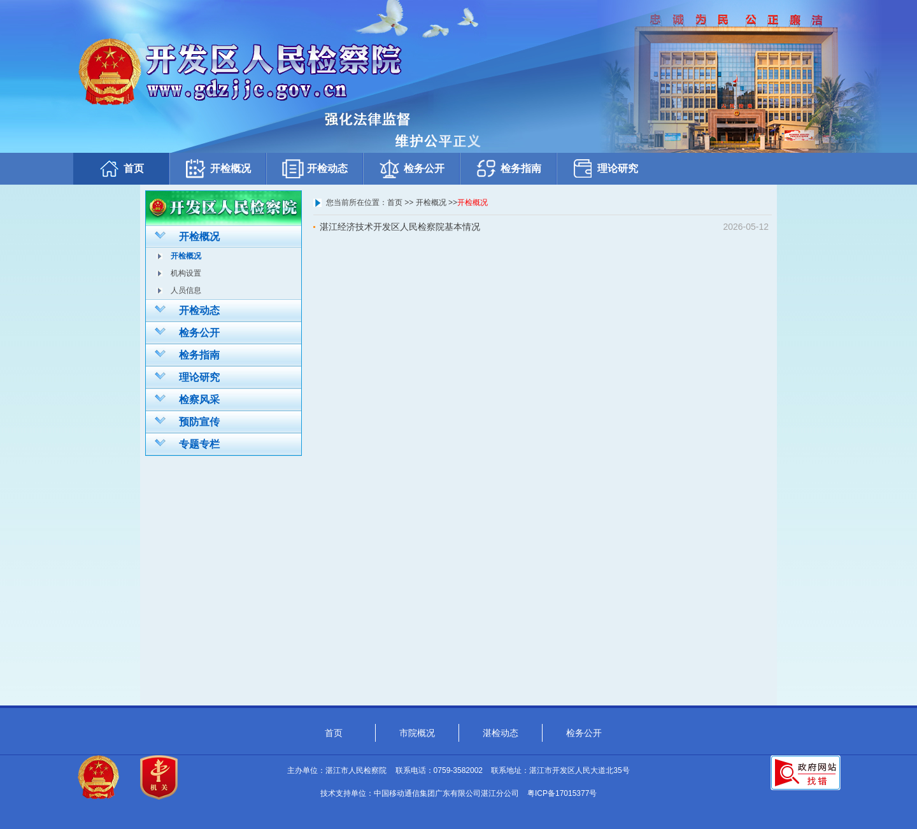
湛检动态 (500, 733)
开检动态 (314, 168)
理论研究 (605, 168)
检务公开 (411, 168)
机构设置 (186, 273)
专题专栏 (187, 443)
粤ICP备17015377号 (562, 793)
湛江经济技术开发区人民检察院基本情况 (400, 227)
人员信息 (186, 290)
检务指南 (508, 168)
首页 (121, 168)
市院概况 (417, 733)
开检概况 (218, 168)
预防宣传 (187, 420)
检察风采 (187, 398)
